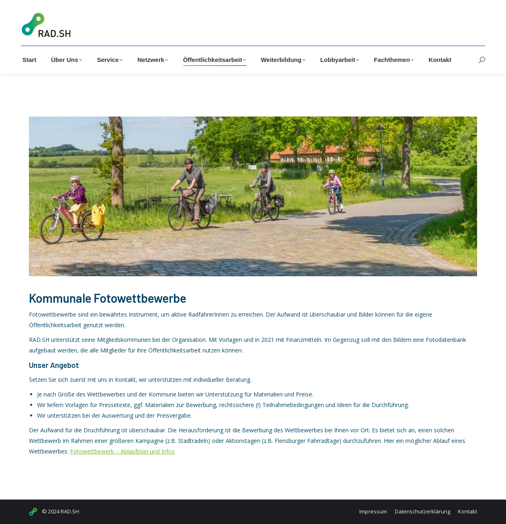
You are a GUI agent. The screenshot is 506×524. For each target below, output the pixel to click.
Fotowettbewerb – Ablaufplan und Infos (122, 451)
